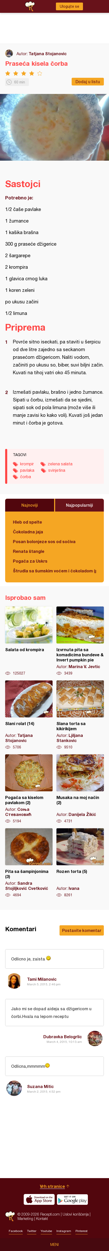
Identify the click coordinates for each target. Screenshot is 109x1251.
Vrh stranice (52, 1186)
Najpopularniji (79, 505)
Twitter (31, 1231)
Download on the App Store (39, 1199)
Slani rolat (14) (29, 715)
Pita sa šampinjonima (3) (29, 863)
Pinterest (82, 1231)
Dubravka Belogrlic (62, 1036)
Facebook (16, 1231)
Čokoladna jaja (28, 531)
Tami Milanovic (42, 979)
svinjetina (56, 470)
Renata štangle (28, 551)
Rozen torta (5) (80, 863)
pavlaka (27, 470)
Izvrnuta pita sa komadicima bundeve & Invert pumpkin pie (80, 641)
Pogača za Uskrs (30, 561)
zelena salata (60, 463)
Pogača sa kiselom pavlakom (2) (29, 789)
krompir (27, 463)
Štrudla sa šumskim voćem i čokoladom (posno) (54, 570)
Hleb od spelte (27, 521)
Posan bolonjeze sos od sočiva (44, 541)
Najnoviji (29, 505)
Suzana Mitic (40, 1086)
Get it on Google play (72, 1199)
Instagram (63, 1231)
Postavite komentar (81, 930)
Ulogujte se (69, 6)
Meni (54, 1245)
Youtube (46, 1231)
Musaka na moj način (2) (80, 789)
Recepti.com (10, 1216)
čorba (25, 476)
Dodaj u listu (88, 81)
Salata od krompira (29, 641)
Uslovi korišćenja (76, 1214)
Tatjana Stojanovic (48, 53)
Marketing (25, 1218)
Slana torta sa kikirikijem (80, 715)
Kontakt (42, 1218)
